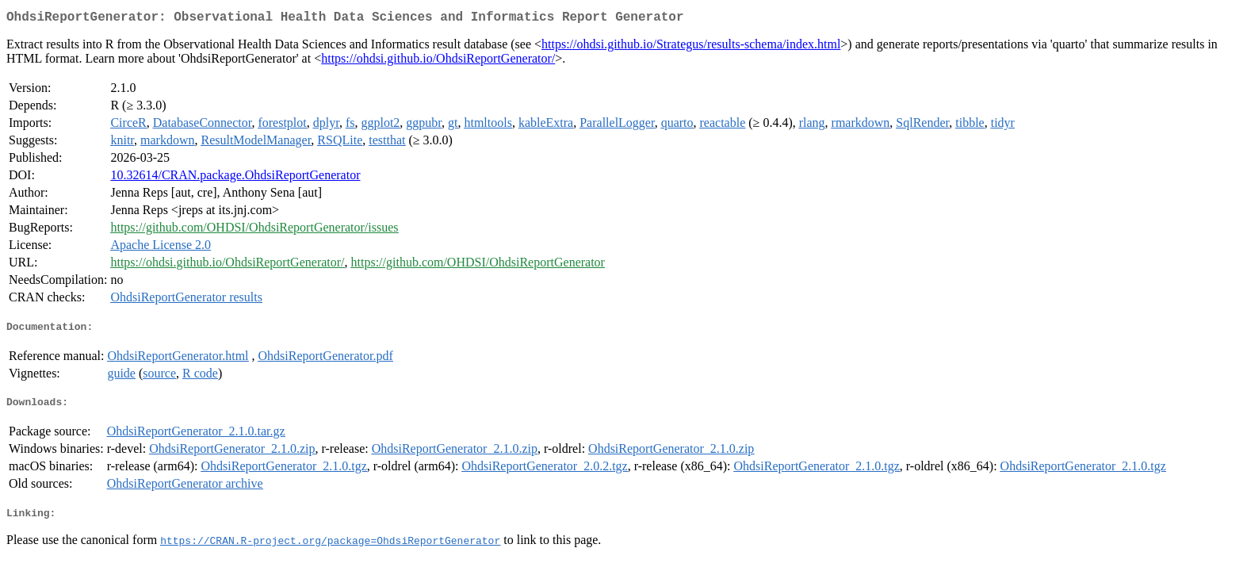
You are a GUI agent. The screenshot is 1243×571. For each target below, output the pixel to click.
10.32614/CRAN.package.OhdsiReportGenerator (235, 178)
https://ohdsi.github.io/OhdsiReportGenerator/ (438, 61)
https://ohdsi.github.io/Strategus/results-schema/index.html (690, 47)
